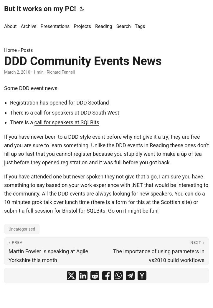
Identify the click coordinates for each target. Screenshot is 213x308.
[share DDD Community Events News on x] (71, 275)
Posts (27, 50)
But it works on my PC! (40, 9)
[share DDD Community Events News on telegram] (130, 275)
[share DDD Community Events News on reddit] (94, 275)
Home (10, 50)
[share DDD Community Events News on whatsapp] (118, 275)
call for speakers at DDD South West (76, 113)
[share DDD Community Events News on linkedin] (83, 275)
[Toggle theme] (81, 9)
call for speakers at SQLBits (66, 122)
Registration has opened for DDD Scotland (59, 103)
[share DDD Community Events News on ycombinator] (142, 275)
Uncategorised (22, 229)
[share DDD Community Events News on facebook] (106, 275)
